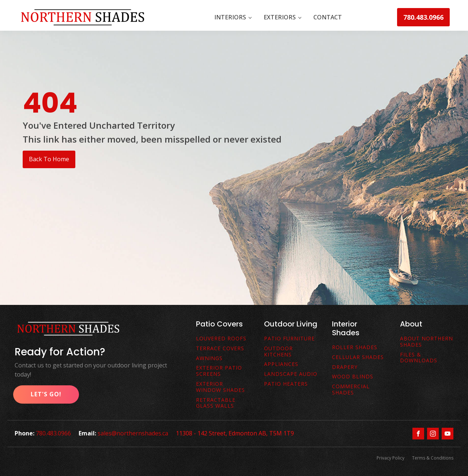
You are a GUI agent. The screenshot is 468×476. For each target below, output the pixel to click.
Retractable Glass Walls (215, 403)
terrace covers (220, 348)
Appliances (281, 364)
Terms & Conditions (432, 458)
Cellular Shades (358, 357)
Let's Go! (46, 394)
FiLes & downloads (418, 358)
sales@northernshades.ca (134, 433)
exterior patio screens (219, 371)
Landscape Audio (290, 374)
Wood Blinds (352, 377)
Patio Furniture (289, 339)
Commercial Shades (351, 390)
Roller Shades (354, 347)
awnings (209, 358)
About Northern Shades (426, 342)
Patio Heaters (286, 384)
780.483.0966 (423, 17)
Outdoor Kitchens (278, 351)
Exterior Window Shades (220, 387)
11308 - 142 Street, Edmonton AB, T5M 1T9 (237, 433)
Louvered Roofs (221, 339)
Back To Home (49, 159)
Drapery (345, 367)
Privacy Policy (389, 458)
